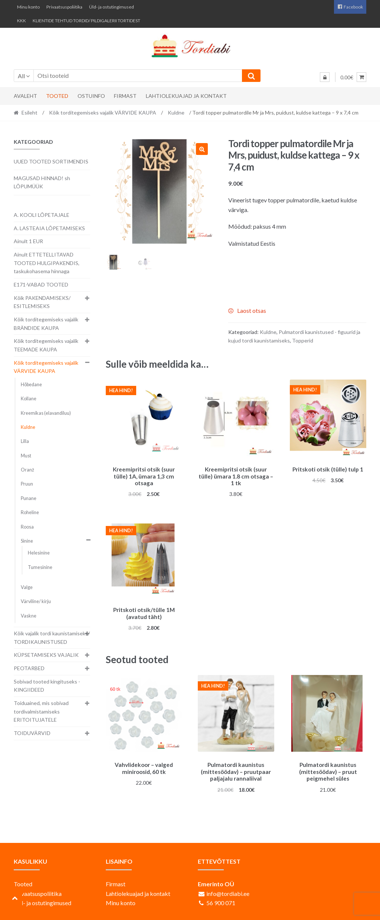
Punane (28, 498)
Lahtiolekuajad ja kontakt (186, 96)
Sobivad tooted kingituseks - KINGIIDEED (47, 685)
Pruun (27, 484)
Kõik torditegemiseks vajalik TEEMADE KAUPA (46, 345)
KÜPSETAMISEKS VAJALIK (46, 655)
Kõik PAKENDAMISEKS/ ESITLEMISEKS (42, 302)
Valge (27, 587)
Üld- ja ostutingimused (111, 7)
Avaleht (25, 96)
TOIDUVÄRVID (32, 733)
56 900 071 (220, 899)
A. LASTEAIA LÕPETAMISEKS (49, 228)
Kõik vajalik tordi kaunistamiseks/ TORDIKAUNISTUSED (52, 637)
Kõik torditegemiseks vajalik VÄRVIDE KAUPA (102, 112)
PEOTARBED (29, 668)
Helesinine (39, 553)
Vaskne (28, 616)
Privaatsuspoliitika (64, 7)
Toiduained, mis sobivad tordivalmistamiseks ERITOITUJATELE (41, 711)
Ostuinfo (91, 96)
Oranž (27, 470)
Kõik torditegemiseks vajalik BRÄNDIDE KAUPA (46, 323)
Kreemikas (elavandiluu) (46, 413)
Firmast (125, 96)
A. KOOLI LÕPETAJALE (41, 215)
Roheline (30, 512)
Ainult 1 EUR (28, 241)
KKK (21, 20)
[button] (202, 149)
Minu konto (28, 7)
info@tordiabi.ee (227, 889)
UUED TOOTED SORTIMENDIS (51, 161)
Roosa (27, 527)
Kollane (28, 398)
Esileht (29, 112)
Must (26, 456)
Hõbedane (31, 384)
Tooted (57, 96)
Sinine (27, 541)
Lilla (25, 441)
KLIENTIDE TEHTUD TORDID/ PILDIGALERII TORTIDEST (86, 20)
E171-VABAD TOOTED (41, 284)
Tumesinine (40, 567)
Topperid (302, 340)
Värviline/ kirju (36, 601)
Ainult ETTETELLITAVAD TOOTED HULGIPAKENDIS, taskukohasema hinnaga (46, 262)
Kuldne (176, 112)
